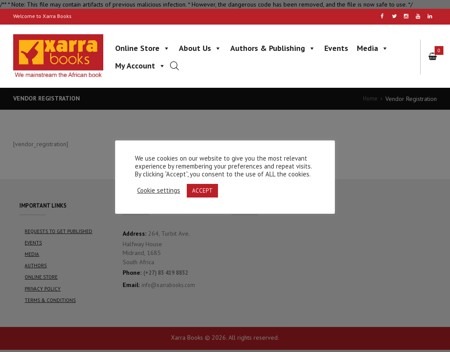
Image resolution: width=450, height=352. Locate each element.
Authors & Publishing (273, 48)
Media (372, 48)
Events (336, 48)
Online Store (142, 48)
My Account (140, 66)
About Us (200, 48)
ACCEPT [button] (202, 190)
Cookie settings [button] (158, 190)
